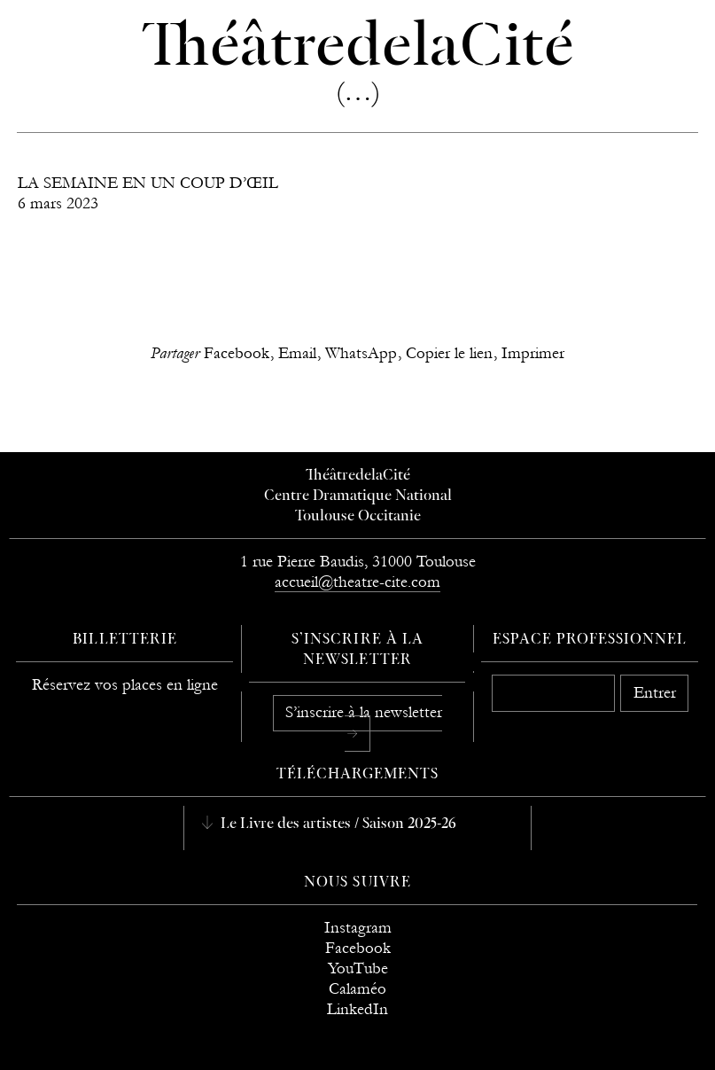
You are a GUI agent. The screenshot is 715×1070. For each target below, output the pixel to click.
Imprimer (532, 353)
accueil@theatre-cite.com (357, 582)
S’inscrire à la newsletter (363, 712)
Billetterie (125, 640)
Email (297, 353)
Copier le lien (449, 353)
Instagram (358, 927)
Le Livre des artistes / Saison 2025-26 (336, 824)
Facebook (236, 353)
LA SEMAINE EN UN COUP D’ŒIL (148, 183)
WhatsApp (361, 353)
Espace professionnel (590, 640)
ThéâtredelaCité (358, 476)
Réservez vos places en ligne (125, 685)
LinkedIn (357, 1009)
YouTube (358, 968)
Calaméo (357, 989)
